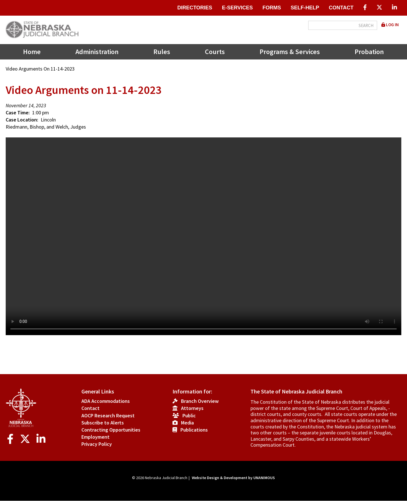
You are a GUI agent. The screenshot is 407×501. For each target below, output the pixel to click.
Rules (161, 51)
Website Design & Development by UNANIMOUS (233, 477)
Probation (369, 51)
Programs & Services (290, 51)
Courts (215, 51)
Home (32, 51)
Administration (97, 51)
